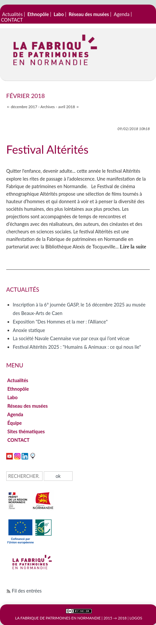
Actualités (12, 14)
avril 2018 (66, 106)
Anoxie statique (29, 330)
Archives (48, 106)
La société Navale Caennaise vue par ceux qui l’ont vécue (71, 338)
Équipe (14, 423)
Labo (12, 397)
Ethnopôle (18, 389)
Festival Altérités (47, 149)
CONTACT (12, 20)
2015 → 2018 (115, 618)
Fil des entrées (27, 591)
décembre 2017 (24, 106)
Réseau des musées (27, 406)
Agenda (122, 14)
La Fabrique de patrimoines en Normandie (57, 618)
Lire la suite (133, 246)
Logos (136, 618)
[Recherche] (24, 476)
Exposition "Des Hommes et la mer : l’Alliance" (60, 321)
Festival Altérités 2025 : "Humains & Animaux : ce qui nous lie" (77, 347)
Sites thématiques (26, 431)
